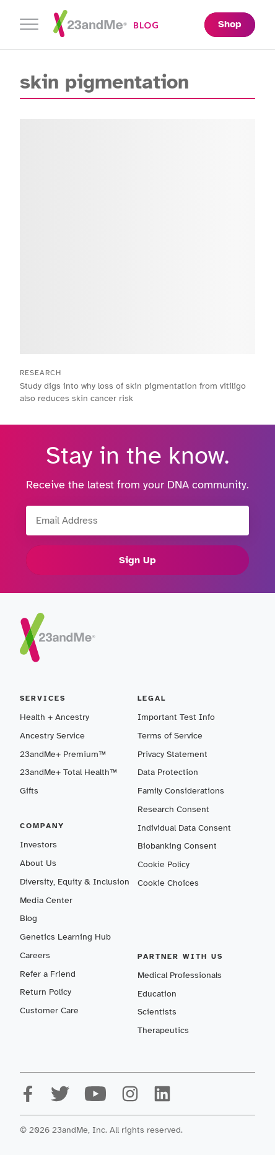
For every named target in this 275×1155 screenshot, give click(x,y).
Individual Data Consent (184, 828)
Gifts (29, 790)
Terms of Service (170, 735)
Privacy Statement (172, 754)
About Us (38, 863)
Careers (35, 955)
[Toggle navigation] (29, 24)
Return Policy (45, 992)
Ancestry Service (52, 735)
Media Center (46, 900)
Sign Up (137, 560)
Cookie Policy (164, 864)
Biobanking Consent (177, 846)
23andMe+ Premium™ (63, 754)
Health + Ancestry (54, 717)
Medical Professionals (180, 975)
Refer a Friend (48, 974)
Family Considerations (181, 790)
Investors (38, 844)
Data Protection (168, 772)
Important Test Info (176, 717)
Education (157, 993)
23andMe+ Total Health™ (68, 772)
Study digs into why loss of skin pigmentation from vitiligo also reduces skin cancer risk (133, 392)
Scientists (157, 1011)
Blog (28, 918)
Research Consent (173, 809)
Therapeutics (163, 1030)
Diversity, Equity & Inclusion (74, 881)
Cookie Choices (168, 883)
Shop (230, 24)
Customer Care (49, 1010)
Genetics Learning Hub (65, 937)
